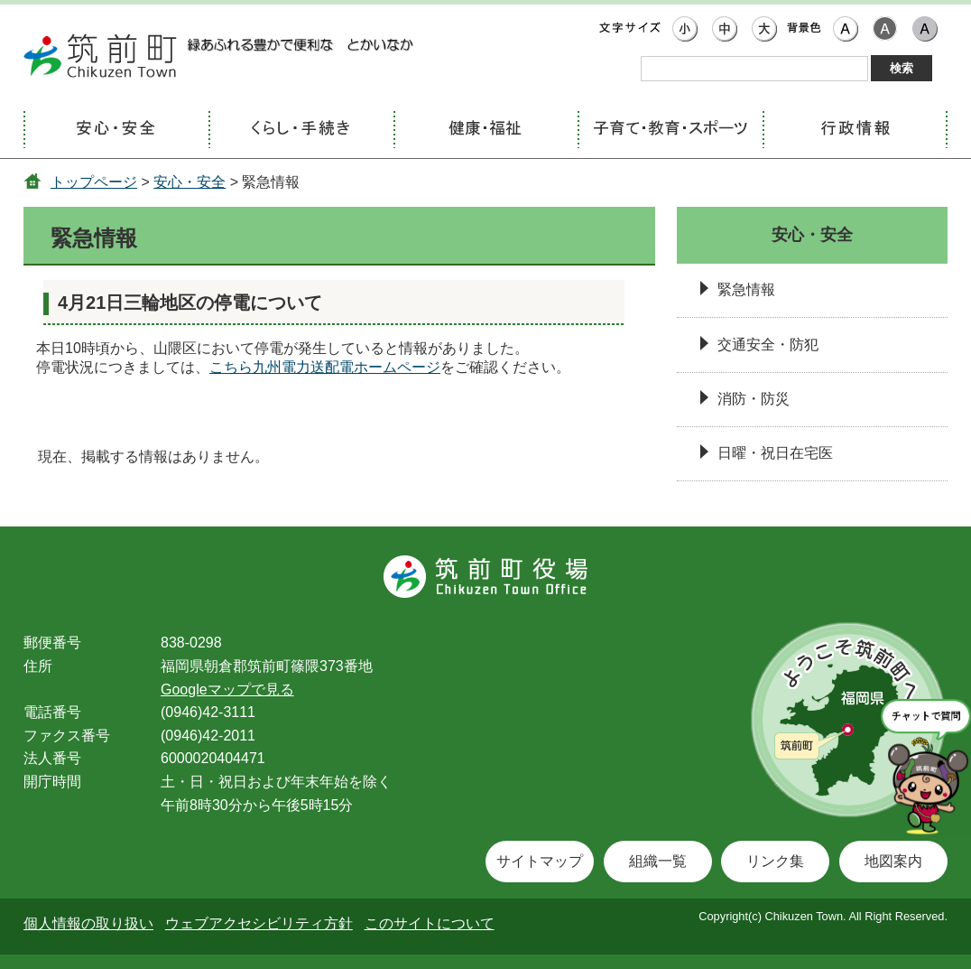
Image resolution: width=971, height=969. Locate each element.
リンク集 (775, 861)
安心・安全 (189, 182)
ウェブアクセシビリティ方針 (259, 923)
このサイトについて (430, 923)
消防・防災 (753, 398)
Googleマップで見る (227, 689)
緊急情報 (746, 289)
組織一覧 (658, 861)
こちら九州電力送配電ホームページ (324, 367)
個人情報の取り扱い (88, 923)
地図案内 (893, 861)
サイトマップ (539, 861)
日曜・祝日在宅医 (775, 453)
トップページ (94, 182)
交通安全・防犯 (767, 344)
